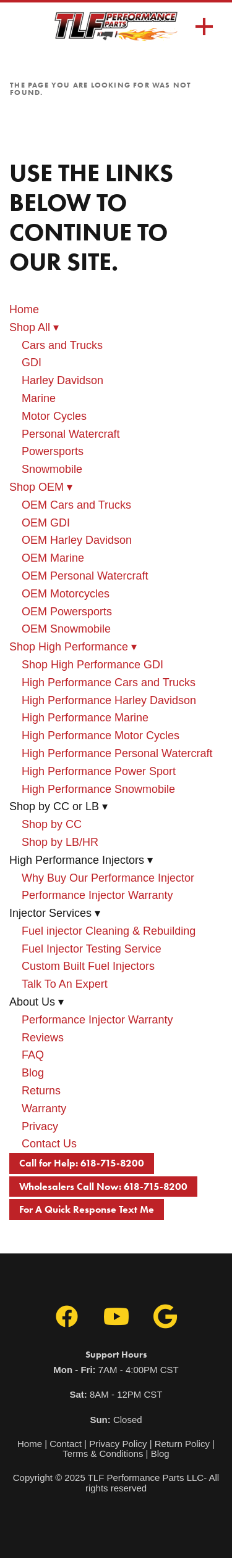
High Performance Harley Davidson (109, 700)
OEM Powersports (67, 611)
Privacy (40, 1126)
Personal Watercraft (70, 434)
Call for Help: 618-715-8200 (81, 1163)
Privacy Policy (118, 1443)
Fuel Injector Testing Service (91, 949)
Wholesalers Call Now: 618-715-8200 (103, 1186)
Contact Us (49, 1144)
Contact (65, 1443)
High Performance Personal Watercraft (117, 753)
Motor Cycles (54, 416)
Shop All (34, 327)
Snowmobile (52, 469)
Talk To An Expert (65, 984)
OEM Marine (53, 558)
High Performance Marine (85, 717)
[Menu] (204, 26)
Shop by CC (52, 824)
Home (24, 309)
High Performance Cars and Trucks (108, 682)
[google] (165, 1316)
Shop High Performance (73, 647)
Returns (41, 1090)
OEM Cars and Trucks (76, 505)
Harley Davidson (62, 380)
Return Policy (182, 1443)
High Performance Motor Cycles (100, 735)
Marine (39, 398)
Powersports (53, 451)
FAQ (33, 1055)
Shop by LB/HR (60, 842)
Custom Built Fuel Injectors (88, 966)
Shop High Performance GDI (92, 664)
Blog (33, 1073)
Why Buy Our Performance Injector (108, 878)
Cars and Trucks (62, 345)
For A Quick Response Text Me (86, 1209)
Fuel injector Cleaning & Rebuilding (108, 931)
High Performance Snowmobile (98, 789)
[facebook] (66, 1316)
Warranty (44, 1108)
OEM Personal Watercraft (85, 576)
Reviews (43, 1037)
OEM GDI (46, 523)
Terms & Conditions (102, 1453)
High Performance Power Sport (99, 771)
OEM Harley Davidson (77, 540)
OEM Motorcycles (66, 594)
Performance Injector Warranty (97, 895)
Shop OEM (40, 487)
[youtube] (116, 1316)
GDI (31, 362)
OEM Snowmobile (66, 629)
